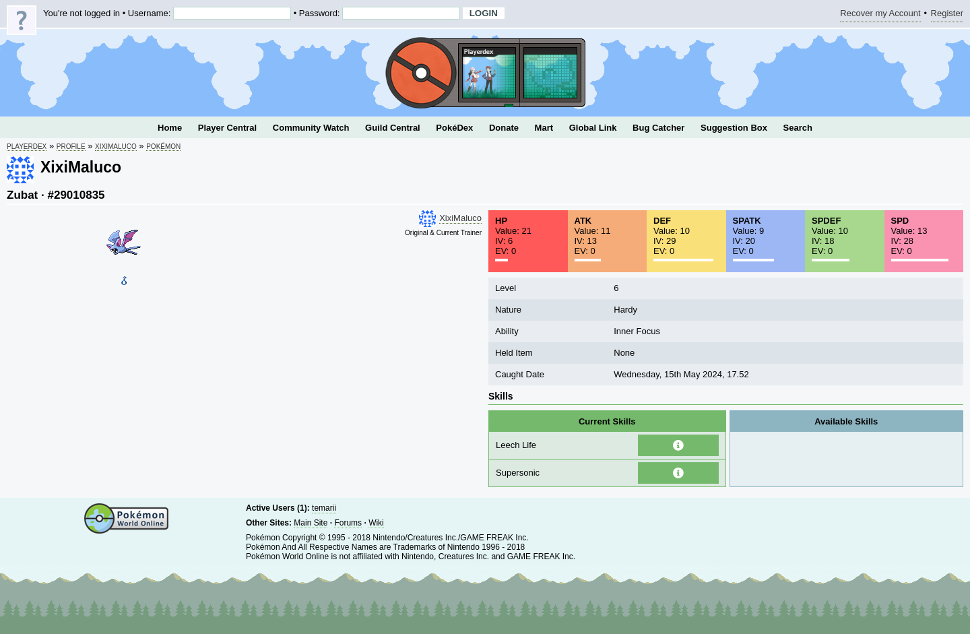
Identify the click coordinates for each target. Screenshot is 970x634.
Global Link (593, 128)
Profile (71, 146)
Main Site (310, 523)
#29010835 (75, 195)
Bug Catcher (658, 128)
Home (170, 128)
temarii (324, 508)
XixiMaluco (116, 146)
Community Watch (311, 128)
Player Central (227, 128)
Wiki (376, 523)
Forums (348, 523)
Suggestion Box (734, 128)
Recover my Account (880, 15)
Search (797, 128)
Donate (504, 128)
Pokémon (163, 146)
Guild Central (392, 128)
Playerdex (26, 146)
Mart (544, 128)
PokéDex (454, 128)
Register (947, 15)
